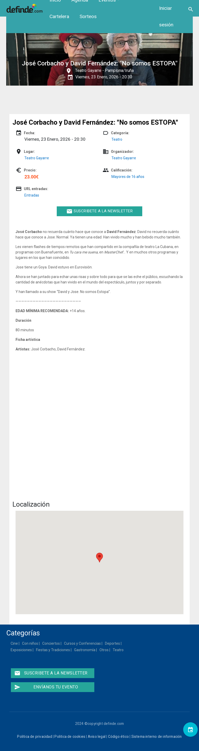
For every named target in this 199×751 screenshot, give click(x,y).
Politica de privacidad (34, 736)
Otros (104, 650)
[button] (99, 557)
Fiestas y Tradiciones (53, 650)
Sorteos (88, 16)
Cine (14, 643)
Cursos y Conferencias (83, 643)
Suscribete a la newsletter (99, 211)
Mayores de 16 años (127, 177)
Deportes (112, 643)
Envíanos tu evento (46, 687)
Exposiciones (21, 650)
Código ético (118, 736)
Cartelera (59, 16)
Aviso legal (96, 736)
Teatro (116, 139)
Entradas (31, 195)
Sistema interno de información (156, 736)
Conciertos (51, 643)
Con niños (30, 643)
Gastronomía (85, 650)
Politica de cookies (69, 736)
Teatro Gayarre (88, 70)
